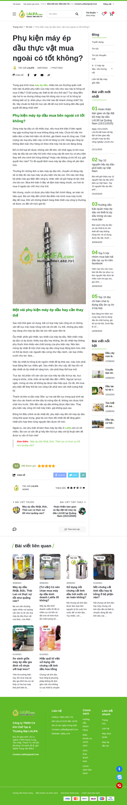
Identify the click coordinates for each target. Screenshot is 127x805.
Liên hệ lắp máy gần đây (99, 81)
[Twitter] (74, 488)
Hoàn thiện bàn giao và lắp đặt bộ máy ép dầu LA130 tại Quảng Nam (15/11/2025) (103, 116)
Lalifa (30, 68)
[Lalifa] (68, 428)
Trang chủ (105, 722)
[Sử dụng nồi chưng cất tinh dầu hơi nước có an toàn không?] (77, 567)
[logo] (30, 14)
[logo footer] (26, 713)
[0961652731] (119, 777)
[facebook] (68, 488)
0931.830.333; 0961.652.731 (58, 4)
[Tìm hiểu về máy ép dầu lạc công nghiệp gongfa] (98, 407)
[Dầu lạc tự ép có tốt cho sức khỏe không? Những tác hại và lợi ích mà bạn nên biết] (98, 391)
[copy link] (49, 75)
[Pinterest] (78, 488)
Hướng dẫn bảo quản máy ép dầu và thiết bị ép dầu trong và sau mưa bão (102, 212)
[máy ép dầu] (41, 85)
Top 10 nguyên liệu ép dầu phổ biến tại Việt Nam (103, 166)
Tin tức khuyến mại (99, 57)
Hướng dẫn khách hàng (86, 724)
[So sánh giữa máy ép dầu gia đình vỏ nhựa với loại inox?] (23, 638)
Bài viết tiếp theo (73, 502)
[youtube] (84, 488)
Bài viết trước (23, 502)
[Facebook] (119, 769)
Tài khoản (16, 4)
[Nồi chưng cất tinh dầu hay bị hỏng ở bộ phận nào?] (103, 567)
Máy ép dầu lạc (105, 744)
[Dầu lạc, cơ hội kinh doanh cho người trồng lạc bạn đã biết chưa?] (98, 424)
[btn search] (76, 14)
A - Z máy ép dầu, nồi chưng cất (99, 69)
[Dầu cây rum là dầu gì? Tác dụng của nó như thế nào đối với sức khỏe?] (98, 357)
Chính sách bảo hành (87, 769)
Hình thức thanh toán (85, 755)
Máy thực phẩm (106, 735)
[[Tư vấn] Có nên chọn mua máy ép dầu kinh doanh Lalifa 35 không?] (50, 567)
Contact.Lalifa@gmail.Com (86, 4)
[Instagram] (81, 488)
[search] (64, 14)
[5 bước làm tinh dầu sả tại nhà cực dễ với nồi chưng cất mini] (98, 374)
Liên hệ (105, 728)
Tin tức (95, 48)
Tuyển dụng (98, 42)
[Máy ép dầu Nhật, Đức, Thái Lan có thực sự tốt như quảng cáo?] (23, 567)
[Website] (71, 488)
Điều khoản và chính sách (87, 740)
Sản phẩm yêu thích (31, 4)
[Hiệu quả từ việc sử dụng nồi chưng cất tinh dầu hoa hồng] (50, 638)
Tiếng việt (107, 4)
